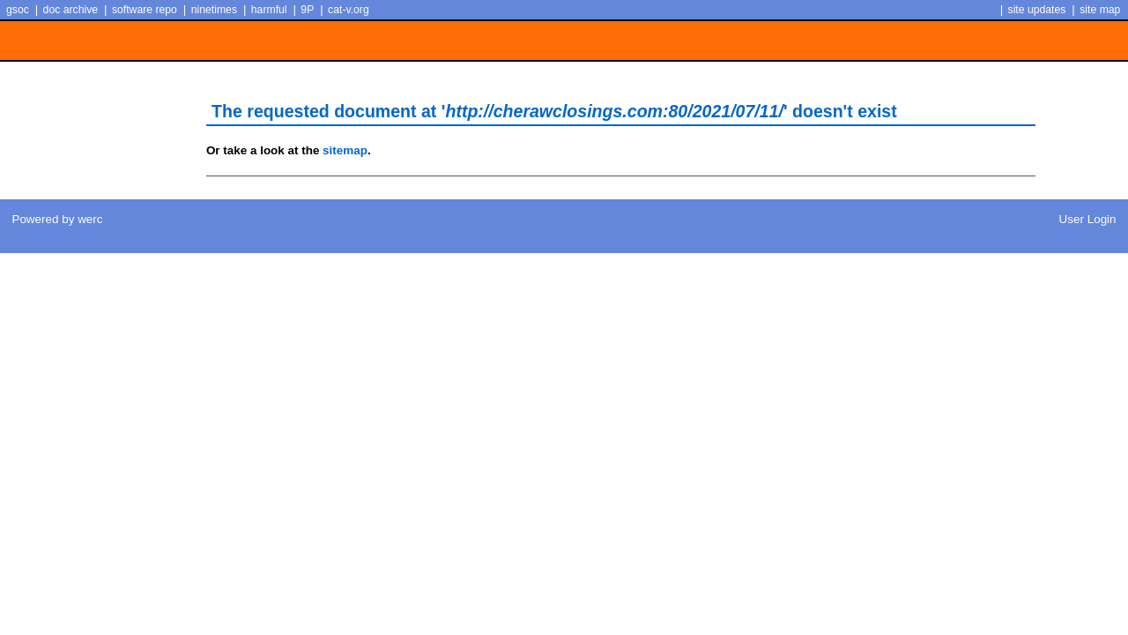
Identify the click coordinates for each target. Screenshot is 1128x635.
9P (307, 10)
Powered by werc (56, 219)
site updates (1037, 10)
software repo (144, 10)
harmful (269, 10)
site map (1100, 10)
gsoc (17, 10)
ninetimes (214, 10)
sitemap (345, 150)
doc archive (70, 10)
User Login (1088, 219)
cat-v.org (348, 10)
